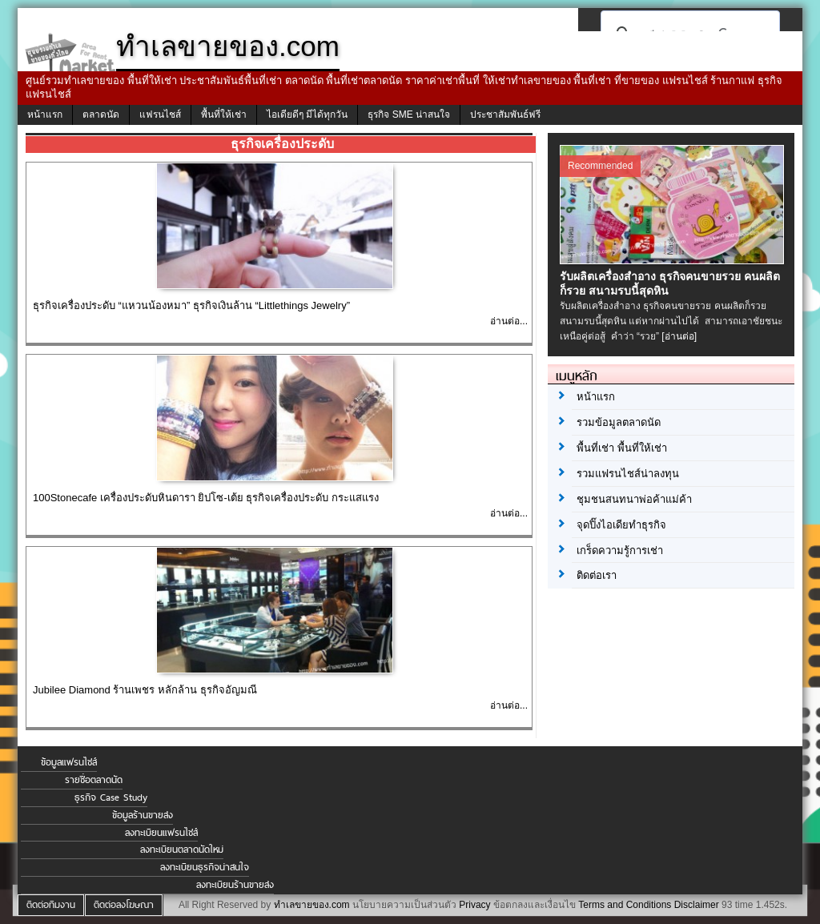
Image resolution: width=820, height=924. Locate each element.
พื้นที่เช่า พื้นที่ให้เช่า (622, 448)
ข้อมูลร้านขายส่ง (142, 815)
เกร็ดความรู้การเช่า (620, 550)
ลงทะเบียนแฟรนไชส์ (161, 833)
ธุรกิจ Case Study (110, 797)
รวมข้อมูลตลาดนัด (619, 422)
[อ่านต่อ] (679, 336)
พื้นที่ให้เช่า (224, 114)
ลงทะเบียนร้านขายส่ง (235, 885)
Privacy (474, 904)
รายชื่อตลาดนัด (94, 780)
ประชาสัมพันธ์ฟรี (505, 114)
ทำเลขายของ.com (312, 904)
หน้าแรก (44, 114)
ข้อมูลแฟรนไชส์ (69, 762)
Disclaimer (696, 904)
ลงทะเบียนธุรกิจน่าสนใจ (204, 867)
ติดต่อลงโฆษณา (124, 905)
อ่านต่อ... (509, 321)
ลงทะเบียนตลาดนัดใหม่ (181, 850)
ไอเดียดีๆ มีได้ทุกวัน (307, 114)
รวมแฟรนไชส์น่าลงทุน (628, 474)
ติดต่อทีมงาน (50, 905)
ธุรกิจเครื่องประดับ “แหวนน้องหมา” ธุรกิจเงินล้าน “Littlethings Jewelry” (191, 305)
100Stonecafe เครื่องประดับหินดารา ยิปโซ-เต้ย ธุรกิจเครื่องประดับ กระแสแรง (206, 498)
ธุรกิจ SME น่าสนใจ (409, 114)
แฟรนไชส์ (160, 114)
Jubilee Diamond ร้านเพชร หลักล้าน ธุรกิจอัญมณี (145, 690)
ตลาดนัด (100, 114)
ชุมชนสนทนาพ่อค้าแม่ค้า (634, 499)
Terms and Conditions (624, 904)
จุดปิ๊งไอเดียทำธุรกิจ (621, 525)
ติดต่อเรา (597, 575)
